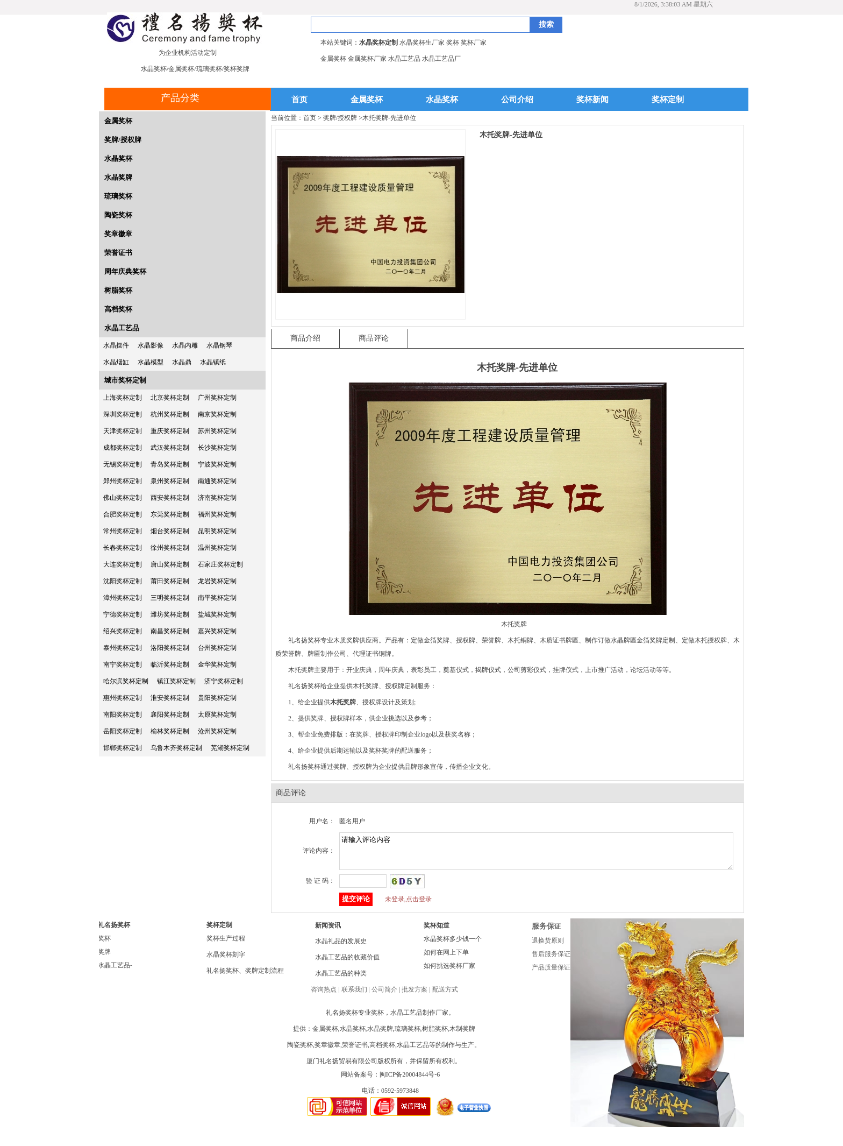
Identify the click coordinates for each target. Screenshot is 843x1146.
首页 (299, 100)
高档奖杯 (118, 309)
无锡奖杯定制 (122, 464)
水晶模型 (150, 362)
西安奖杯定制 (170, 497)
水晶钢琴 (219, 345)
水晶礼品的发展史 (341, 947)
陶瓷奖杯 (118, 215)
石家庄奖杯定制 (220, 564)
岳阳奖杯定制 (122, 731)
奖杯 (104, 945)
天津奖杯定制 (122, 431)
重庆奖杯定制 (170, 431)
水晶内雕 (185, 345)
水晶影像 (150, 345)
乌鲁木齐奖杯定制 (176, 748)
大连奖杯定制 (122, 564)
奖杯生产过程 (225, 945)
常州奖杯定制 (122, 531)
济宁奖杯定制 (223, 681)
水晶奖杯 (442, 100)
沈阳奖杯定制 (122, 581)
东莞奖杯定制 (170, 514)
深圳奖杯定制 (122, 414)
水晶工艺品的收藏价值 (347, 963)
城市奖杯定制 (125, 380)
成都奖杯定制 (122, 447)
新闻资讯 (328, 932)
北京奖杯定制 (170, 397)
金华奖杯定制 (217, 664)
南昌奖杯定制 (170, 631)
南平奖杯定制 (217, 598)
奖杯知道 (436, 932)
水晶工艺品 (121, 328)
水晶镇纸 (213, 362)
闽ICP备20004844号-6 (410, 1081)
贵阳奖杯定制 (217, 698)
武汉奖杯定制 (170, 447)
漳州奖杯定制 (122, 598)
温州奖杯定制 (217, 547)
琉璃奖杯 (118, 196)
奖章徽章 (118, 234)
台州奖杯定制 (217, 648)
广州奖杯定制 (217, 397)
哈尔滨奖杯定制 (125, 681)
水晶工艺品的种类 (341, 980)
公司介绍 (517, 100)
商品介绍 (305, 338)
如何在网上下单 (446, 959)
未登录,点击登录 (408, 905)
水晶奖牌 (118, 177)
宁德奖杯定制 (122, 614)
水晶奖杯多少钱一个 (453, 945)
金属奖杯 (367, 100)
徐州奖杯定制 (170, 547)
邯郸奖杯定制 (122, 748)
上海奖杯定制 (122, 397)
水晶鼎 (181, 362)
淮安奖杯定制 (170, 698)
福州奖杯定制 (217, 514)
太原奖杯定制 (217, 714)
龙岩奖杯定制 (217, 581)
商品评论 (374, 338)
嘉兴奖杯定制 (217, 631)
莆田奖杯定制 (170, 581)
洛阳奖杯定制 (170, 648)
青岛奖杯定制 (170, 464)
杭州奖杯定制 (170, 414)
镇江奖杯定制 (176, 681)
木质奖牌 (346, 640)
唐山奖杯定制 (170, 564)
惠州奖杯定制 (122, 698)
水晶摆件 (116, 345)
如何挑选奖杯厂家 (449, 972)
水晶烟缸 (116, 362)
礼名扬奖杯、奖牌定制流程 (245, 977)
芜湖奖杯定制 (230, 748)
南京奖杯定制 (217, 414)
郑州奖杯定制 (122, 481)
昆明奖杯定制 (217, 531)
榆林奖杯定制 (170, 731)
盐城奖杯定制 (217, 614)
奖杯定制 (668, 100)
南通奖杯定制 (217, 481)
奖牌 (104, 958)
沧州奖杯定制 (217, 731)
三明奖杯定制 (170, 598)
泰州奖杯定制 (122, 648)
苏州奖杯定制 (217, 431)
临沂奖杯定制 (170, 664)
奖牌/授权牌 (122, 140)
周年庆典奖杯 (125, 271)
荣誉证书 (118, 253)
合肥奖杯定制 (122, 514)
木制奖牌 (462, 1035)
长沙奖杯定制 (217, 447)
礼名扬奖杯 (114, 931)
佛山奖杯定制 (122, 497)
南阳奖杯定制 (122, 714)
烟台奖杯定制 (170, 531)
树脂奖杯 (118, 290)
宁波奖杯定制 (217, 464)
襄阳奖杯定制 (170, 714)
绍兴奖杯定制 (122, 631)
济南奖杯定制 (217, 497)
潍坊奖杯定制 (170, 614)
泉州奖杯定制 (170, 481)
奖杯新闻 (592, 100)
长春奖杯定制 (122, 547)
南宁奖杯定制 (122, 664)
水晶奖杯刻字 (225, 961)
